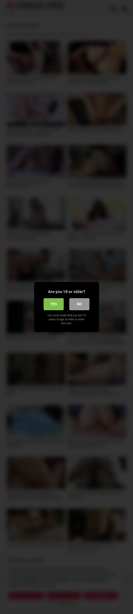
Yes (54, 304)
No (79, 304)
